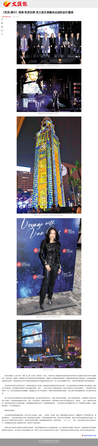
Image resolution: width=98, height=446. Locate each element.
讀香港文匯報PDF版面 (90, 435)
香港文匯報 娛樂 (6, 16)
